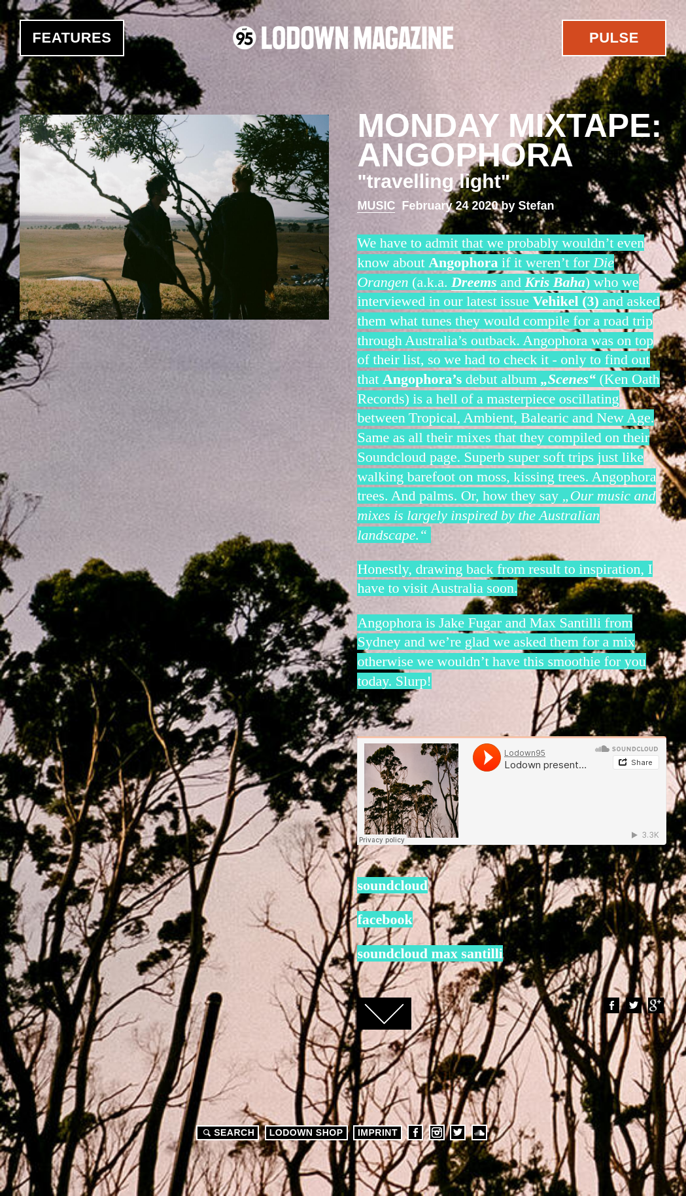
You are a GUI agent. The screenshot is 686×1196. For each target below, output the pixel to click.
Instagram (437, 1132)
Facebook (611, 1005)
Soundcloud (479, 1132)
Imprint (378, 1132)
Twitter (633, 1005)
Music (376, 205)
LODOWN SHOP (306, 1132)
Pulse (614, 37)
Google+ (655, 1005)
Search (226, 1132)
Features (72, 37)
